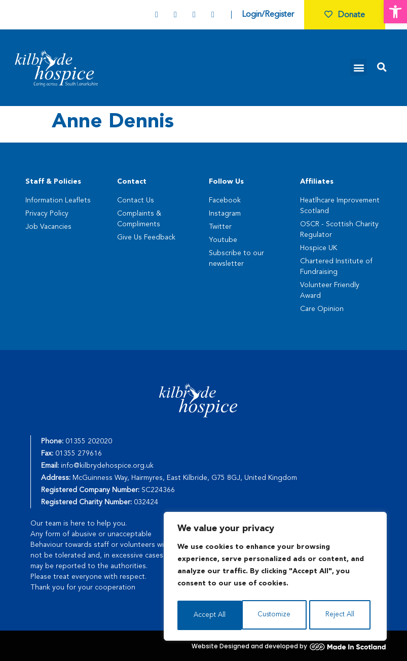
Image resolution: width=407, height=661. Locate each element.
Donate (344, 15)
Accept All (341, 615)
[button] (395, 11)
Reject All (276, 615)
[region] (275, 578)
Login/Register (268, 15)
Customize (209, 615)
